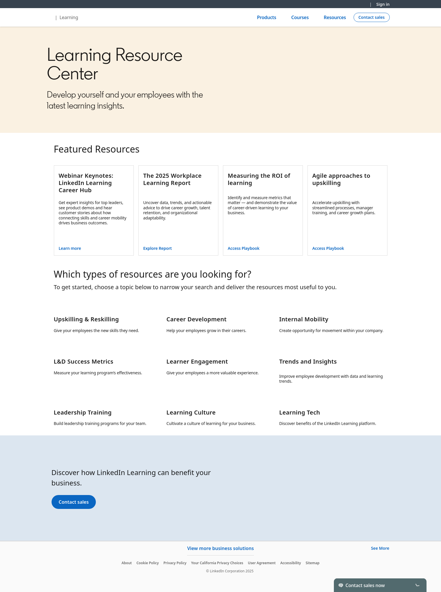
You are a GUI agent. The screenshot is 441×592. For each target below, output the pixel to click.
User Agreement (262, 562)
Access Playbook (244, 248)
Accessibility (290, 562)
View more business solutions (220, 548)
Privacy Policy (174, 562)
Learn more (70, 248)
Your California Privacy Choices (217, 562)
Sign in (383, 4)
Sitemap (312, 562)
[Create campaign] (372, 17)
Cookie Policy (147, 562)
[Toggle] (417, 585)
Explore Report (157, 248)
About (127, 562)
